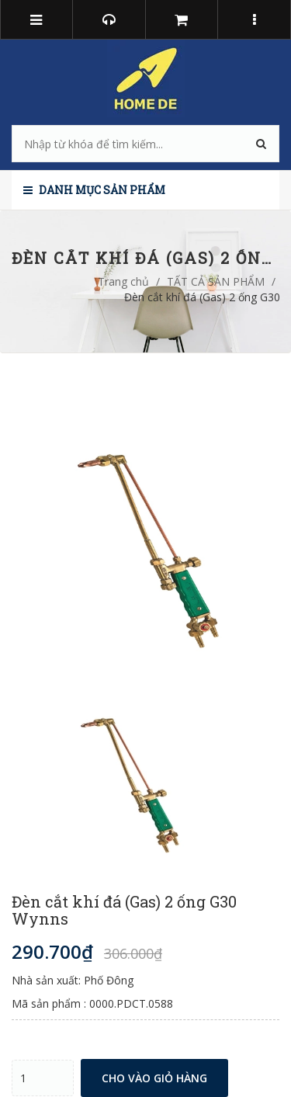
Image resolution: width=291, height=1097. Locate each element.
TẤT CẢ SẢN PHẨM (216, 281)
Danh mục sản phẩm (94, 189)
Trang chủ (123, 281)
